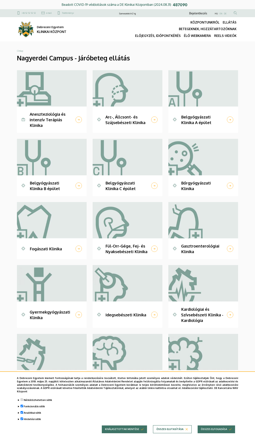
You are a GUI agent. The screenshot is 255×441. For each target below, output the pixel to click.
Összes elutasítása (169, 430)
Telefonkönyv (68, 13)
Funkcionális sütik (34, 407)
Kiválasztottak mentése (122, 430)
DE (225, 13)
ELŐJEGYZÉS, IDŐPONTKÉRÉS (158, 36)
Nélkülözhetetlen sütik (38, 401)
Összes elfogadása (214, 430)
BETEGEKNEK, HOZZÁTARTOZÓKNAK (207, 29)
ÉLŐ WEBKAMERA (197, 36)
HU (216, 13)
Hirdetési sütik (32, 420)
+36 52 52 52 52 (29, 13)
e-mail (49, 13)
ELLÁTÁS (229, 22)
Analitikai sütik (32, 413)
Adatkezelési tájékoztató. (197, 389)
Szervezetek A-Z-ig (127, 13)
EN (221, 13)
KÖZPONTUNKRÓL (205, 22)
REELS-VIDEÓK (225, 36)
